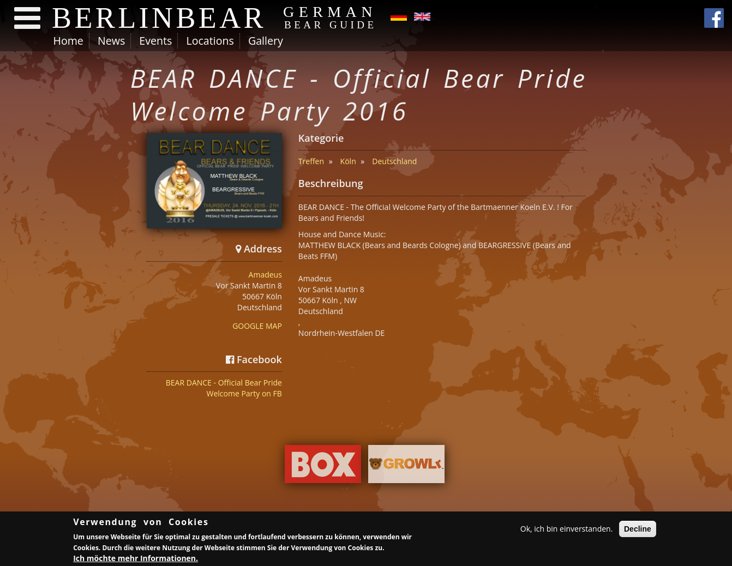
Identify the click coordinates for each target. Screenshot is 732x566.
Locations (209, 40)
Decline (637, 530)
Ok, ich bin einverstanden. (566, 530)
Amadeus (265, 274)
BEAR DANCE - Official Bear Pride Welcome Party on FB (224, 388)
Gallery (265, 40)
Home (68, 40)
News (111, 40)
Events (155, 40)
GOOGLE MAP (257, 326)
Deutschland (394, 161)
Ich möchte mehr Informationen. (135, 558)
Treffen (311, 161)
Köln (348, 161)
